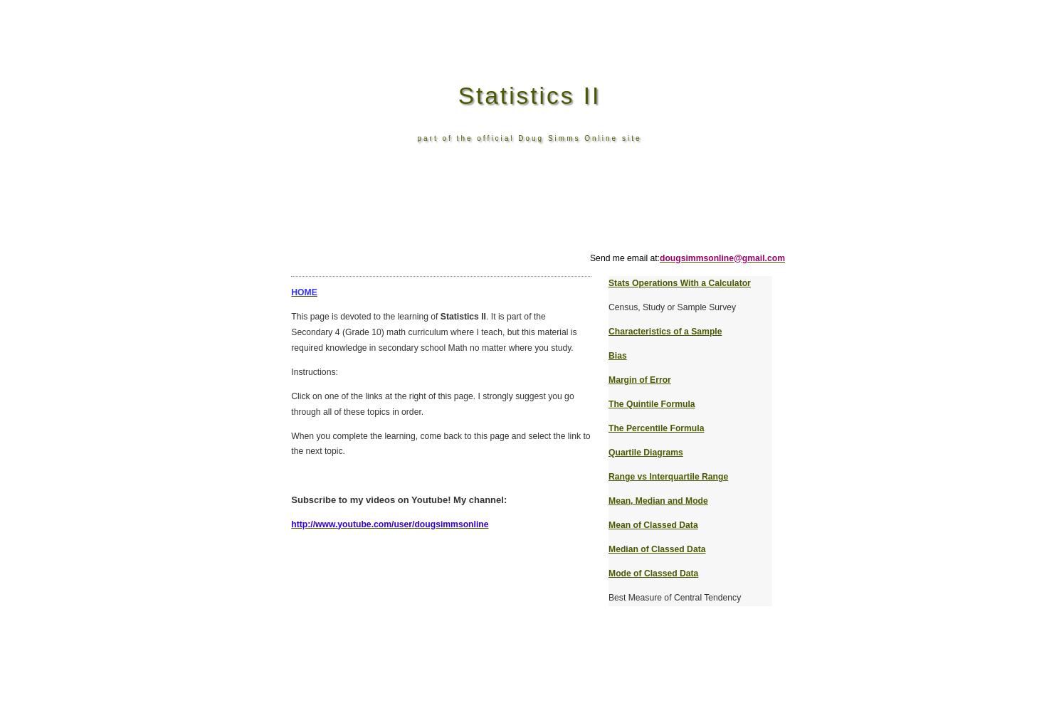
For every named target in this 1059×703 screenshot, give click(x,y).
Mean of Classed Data (653, 525)
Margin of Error (639, 380)
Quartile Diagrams (645, 453)
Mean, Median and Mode (658, 501)
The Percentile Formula (656, 428)
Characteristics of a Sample (665, 332)
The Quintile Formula (651, 404)
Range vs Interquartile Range (668, 477)
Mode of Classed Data (653, 573)
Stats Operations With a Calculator (679, 283)
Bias (617, 356)
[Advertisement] (533, 219)
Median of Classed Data (656, 549)
